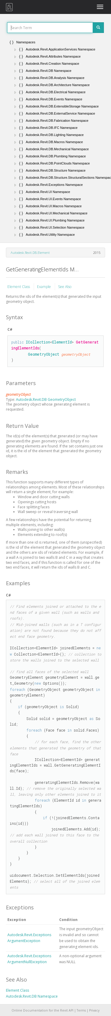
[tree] (55, 138)
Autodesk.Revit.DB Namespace (32, 996)
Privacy (94, 1010)
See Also (64, 286)
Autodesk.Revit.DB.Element (30, 252)
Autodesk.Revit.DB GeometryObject (46, 399)
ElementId (62, 342)
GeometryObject (43, 354)
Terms (81, 1010)
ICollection (38, 342)
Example (44, 286)
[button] (15, 49)
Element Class (19, 286)
